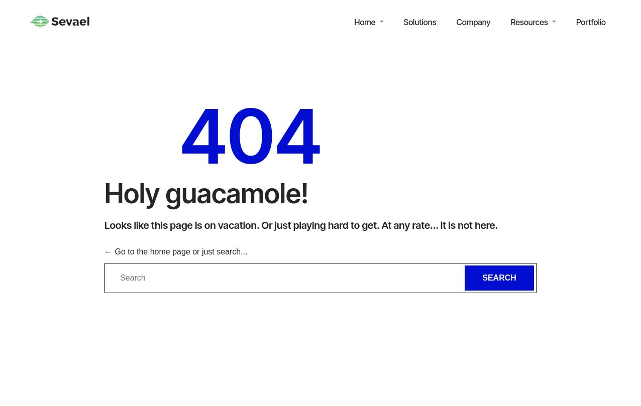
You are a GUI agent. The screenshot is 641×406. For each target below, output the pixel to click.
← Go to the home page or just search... (176, 251)
